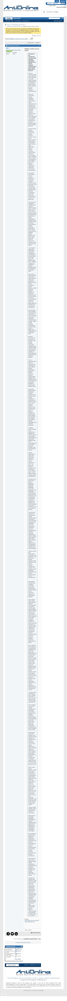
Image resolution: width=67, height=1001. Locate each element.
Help (57, 1)
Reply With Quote (35, 932)
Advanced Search (58, 20)
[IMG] (16, 951)
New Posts (8, 20)
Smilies (16, 949)
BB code (17, 948)
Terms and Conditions (12, 978)
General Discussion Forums (18, 24)
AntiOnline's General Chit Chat (14, 26)
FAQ (12, 20)
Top (39, 939)
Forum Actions (17, 20)
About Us (21, 978)
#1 (39, 45)
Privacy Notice (28, 978)
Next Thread (27, 942)
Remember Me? (52, 5)
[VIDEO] (17, 953)
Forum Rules (18, 959)
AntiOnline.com (34, 964)
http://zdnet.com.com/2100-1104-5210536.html (32, 921)
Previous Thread (20, 942)
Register (63, 1)
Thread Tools (30, 42)
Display (37, 42)
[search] (53, 12)
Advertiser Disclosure (61, 7)
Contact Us (26, 964)
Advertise (41, 978)
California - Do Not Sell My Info (52, 978)
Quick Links (25, 20)
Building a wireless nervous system (18, 39)
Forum (9, 18)
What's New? (17, 18)
